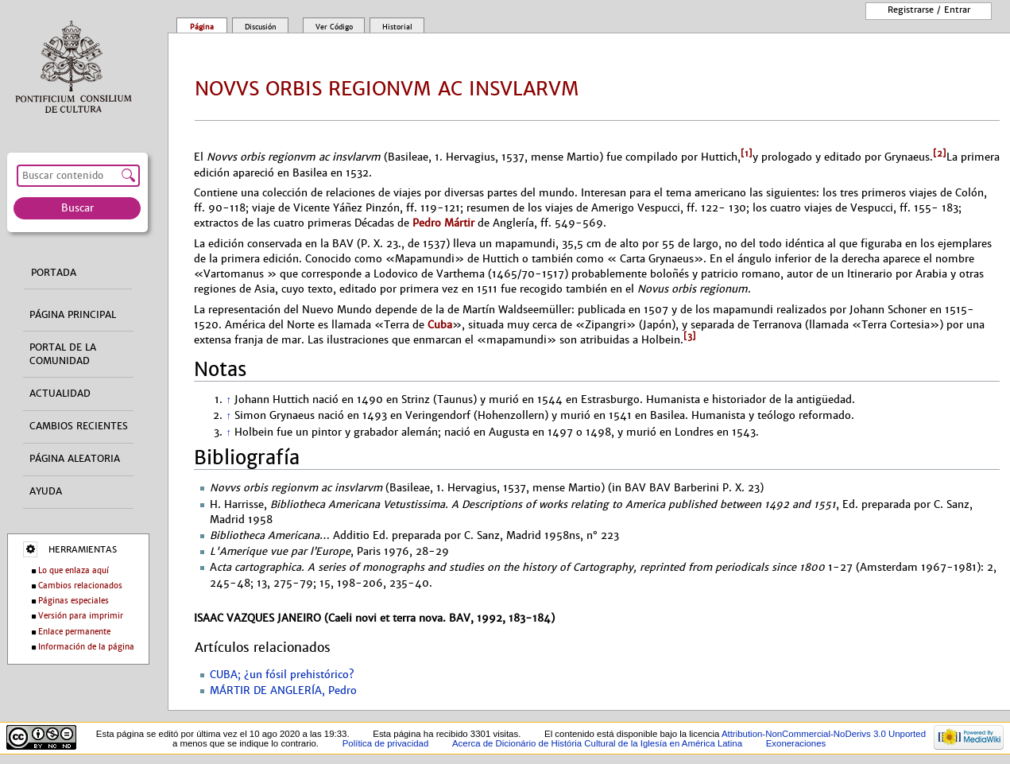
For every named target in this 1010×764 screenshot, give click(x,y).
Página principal (72, 314)
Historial (397, 27)
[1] (747, 153)
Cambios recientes (78, 426)
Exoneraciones (796, 743)
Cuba (440, 325)
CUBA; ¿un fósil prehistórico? (282, 675)
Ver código (334, 27)
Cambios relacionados (80, 585)
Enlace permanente (74, 631)
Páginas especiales (73, 600)
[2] (939, 153)
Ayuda (45, 491)
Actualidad (60, 393)
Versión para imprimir (80, 616)
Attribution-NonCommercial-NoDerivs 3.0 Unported (824, 734)
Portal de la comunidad (62, 354)
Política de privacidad (385, 743)
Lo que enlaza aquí (73, 570)
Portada (53, 272)
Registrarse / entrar (929, 9)
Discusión (261, 27)
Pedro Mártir (443, 223)
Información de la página (86, 647)
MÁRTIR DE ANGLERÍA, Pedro (283, 690)
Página (202, 27)
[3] (689, 336)
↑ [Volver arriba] (228, 400)
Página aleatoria (74, 458)
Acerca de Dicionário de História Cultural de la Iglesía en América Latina (597, 743)
